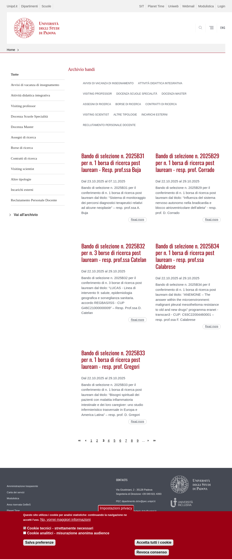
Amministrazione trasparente (22, 486)
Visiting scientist (22, 169)
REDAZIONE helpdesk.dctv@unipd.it (136, 511)
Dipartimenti (29, 6)
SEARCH (206, 32)
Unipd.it (12, 6)
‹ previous (85, 440)
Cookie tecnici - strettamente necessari (60, 529)
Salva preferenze (39, 544)
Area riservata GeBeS (19, 504)
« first (79, 440)
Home (11, 50)
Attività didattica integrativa (30, 95)
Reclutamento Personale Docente (34, 200)
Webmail (188, 6)
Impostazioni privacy (116, 509)
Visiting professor (23, 106)
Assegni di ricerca (23, 137)
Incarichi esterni (22, 190)
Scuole (46, 6)
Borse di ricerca (22, 148)
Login (221, 6)
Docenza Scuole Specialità (29, 116)
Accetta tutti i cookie (154, 544)
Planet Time (156, 6)
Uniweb (173, 6)
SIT (141, 6)
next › (149, 440)
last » (155, 440)
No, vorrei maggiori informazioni (65, 521)
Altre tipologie (21, 179)
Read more (137, 219)
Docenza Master (22, 127)
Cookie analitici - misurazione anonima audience (68, 535)
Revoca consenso (152, 553)
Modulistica (206, 6)
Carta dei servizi (16, 492)
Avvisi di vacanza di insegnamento (35, 85)
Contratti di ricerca (24, 158)
